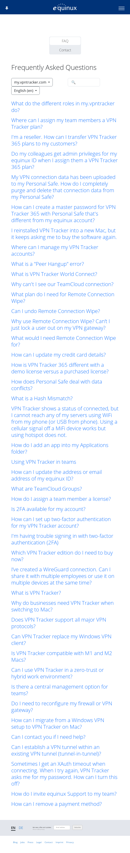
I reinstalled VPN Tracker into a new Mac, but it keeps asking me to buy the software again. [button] (64, 233)
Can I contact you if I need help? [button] (48, 737)
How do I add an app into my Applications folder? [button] (59, 448)
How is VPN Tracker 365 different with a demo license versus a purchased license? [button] (60, 368)
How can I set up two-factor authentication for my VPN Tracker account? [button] (61, 522)
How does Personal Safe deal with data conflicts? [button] (56, 384)
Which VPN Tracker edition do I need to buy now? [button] (62, 555)
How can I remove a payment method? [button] (56, 804)
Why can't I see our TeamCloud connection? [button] (62, 284)
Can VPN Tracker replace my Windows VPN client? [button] (61, 639)
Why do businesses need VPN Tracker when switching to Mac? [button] (62, 606)
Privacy (70, 842)
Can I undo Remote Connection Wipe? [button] (55, 311)
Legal (39, 842)
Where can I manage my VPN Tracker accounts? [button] (54, 250)
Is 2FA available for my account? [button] (48, 509)
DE (21, 827)
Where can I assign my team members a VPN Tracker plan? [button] (63, 123)
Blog (15, 842)
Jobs (22, 842)
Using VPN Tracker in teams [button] (43, 461)
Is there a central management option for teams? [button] (59, 690)
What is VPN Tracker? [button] (36, 592)
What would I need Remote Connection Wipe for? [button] (63, 341)
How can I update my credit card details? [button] (58, 354)
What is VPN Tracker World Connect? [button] (54, 274)
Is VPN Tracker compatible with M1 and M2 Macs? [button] (61, 656)
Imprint (59, 842)
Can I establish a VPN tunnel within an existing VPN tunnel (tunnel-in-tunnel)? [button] (56, 750)
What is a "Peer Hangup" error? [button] (47, 264)
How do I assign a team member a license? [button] (61, 498)
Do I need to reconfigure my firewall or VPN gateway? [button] (61, 706)
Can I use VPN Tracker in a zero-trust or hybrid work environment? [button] (57, 673)
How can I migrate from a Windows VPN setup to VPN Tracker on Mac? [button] (57, 723)
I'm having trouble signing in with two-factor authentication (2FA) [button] (62, 539)
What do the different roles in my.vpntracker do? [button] (63, 106)
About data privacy (39, 829)
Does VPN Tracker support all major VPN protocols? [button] (58, 623)
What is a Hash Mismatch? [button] (42, 398)
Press (30, 842)
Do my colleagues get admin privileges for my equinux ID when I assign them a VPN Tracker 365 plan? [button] (64, 160)
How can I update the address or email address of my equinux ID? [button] (56, 475)
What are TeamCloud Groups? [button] (46, 488)
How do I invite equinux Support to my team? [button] (64, 793)
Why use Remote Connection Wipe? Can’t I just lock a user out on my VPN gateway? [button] (60, 324)
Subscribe (77, 827)
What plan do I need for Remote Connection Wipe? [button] (62, 297)
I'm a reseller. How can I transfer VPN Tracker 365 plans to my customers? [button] (64, 140)
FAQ (65, 41)
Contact (65, 50)
